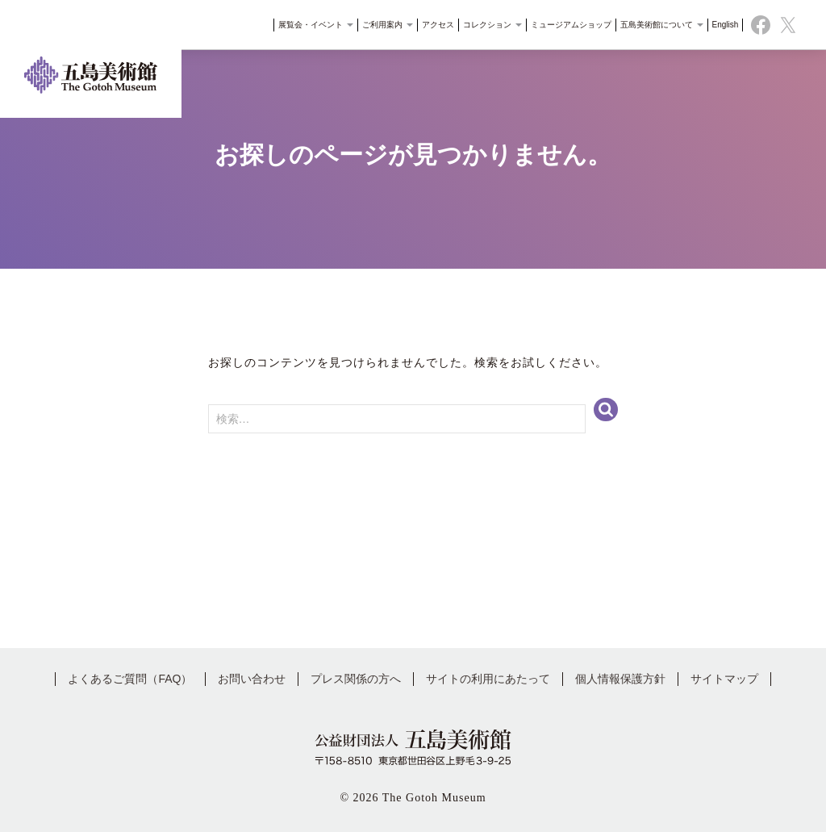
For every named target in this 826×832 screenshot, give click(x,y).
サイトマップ (724, 678)
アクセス (433, 27)
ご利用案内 (382, 27)
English (720, 27)
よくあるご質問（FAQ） (130, 678)
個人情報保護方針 (620, 678)
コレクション (487, 27)
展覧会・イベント (310, 27)
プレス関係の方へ (356, 678)
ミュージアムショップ (565, 27)
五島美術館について (656, 27)
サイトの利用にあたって (488, 678)
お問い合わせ (252, 678)
